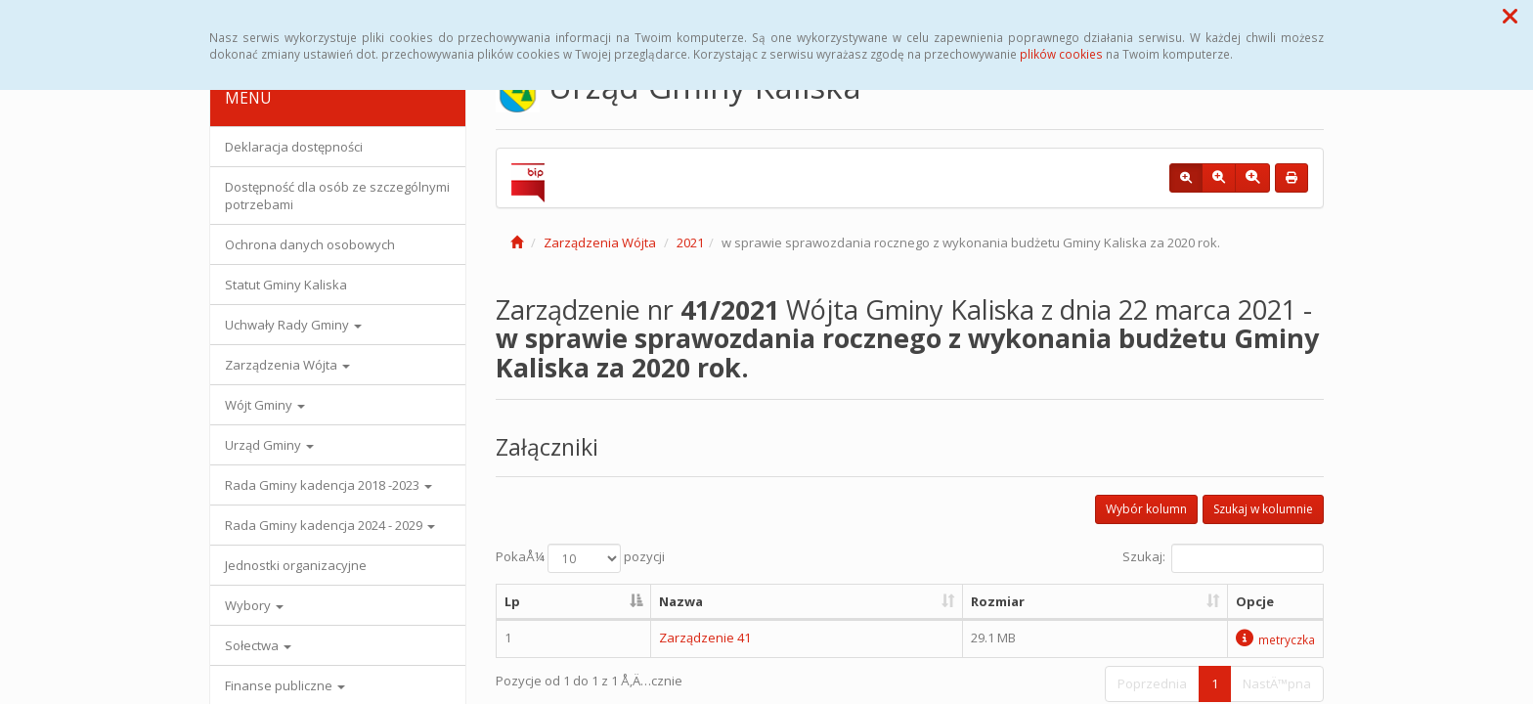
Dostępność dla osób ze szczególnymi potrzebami (337, 195)
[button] (1510, 15)
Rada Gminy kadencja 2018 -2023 (328, 485)
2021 (690, 242)
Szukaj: (1223, 558)
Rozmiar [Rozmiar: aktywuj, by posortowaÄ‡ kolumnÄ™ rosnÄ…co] (998, 601)
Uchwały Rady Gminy (293, 324)
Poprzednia (1152, 683)
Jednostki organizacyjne (296, 565)
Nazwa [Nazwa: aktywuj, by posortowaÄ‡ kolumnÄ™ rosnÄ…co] (681, 601)
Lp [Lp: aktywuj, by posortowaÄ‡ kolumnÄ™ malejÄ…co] (512, 601)
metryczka (1275, 639)
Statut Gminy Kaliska (286, 284)
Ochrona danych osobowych (310, 244)
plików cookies (1061, 54)
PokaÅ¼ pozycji (580, 558)
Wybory (254, 605)
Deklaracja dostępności (294, 146)
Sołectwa (258, 645)
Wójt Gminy (265, 405)
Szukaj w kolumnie (1263, 509)
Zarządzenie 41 (705, 637)
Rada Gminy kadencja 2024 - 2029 (330, 525)
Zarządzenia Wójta (287, 365)
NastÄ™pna (1277, 683)
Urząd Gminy (269, 445)
